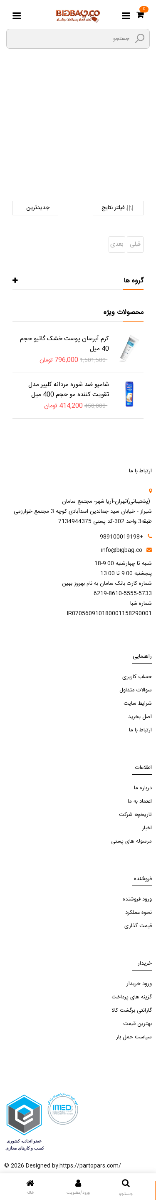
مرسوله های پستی (131, 841)
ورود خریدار (139, 983)
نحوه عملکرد (138, 912)
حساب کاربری (137, 676)
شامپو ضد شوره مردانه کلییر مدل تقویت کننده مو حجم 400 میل (68, 389)
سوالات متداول (135, 690)
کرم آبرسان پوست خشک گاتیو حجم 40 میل (64, 344)
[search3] (140, 38)
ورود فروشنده (137, 899)
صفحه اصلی (102, 134)
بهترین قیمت (137, 1023)
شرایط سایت (138, 703)
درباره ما (143, 788)
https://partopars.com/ (90, 1165)
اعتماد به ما (140, 801)
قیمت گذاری (138, 926)
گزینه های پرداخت (131, 997)
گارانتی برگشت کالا (131, 1010)
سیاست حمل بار (134, 1037)
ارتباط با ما (140, 730)
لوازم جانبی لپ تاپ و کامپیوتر (78, 155)
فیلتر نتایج (118, 208)
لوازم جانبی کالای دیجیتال (81, 145)
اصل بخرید (140, 716)
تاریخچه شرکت (135, 814)
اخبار (147, 828)
